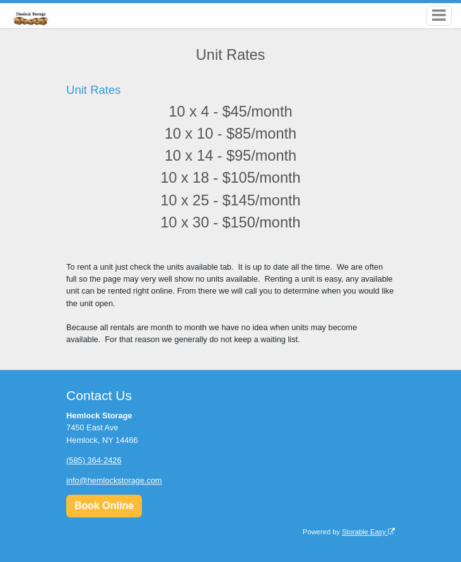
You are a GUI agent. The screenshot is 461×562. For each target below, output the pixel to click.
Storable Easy (368, 532)
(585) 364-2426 (94, 460)
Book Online (104, 505)
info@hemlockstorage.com (114, 480)
